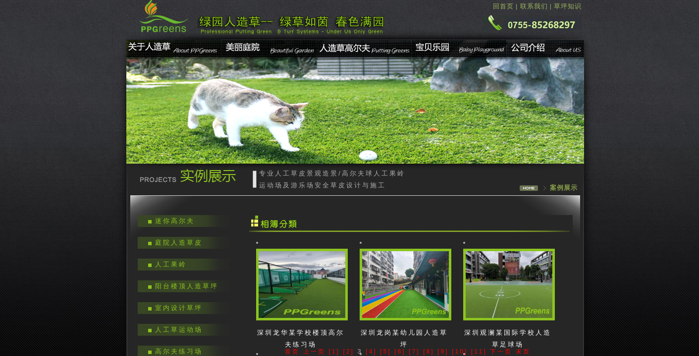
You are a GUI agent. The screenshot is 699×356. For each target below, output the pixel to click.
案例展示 (564, 187)
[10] (460, 351)
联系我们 (534, 6)
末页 (523, 351)
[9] (442, 351)
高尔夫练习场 (179, 351)
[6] (399, 351)
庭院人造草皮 (179, 242)
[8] (428, 351)
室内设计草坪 (179, 308)
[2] (348, 351)
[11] (479, 351)
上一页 (314, 351)
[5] (385, 351)
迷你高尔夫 (175, 220)
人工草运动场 (179, 329)
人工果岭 (171, 264)
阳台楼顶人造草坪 (186, 286)
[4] (371, 351)
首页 (292, 351)
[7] (414, 351)
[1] (334, 351)
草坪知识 (568, 6)
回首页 (503, 6)
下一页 (501, 351)
